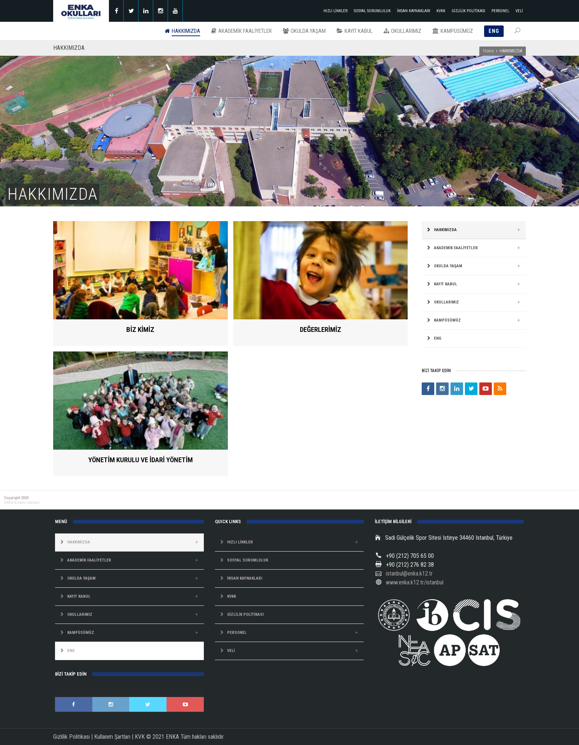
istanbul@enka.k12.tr (409, 573)
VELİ (519, 10)
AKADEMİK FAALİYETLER (456, 248)
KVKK (440, 10)
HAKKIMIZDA (445, 229)
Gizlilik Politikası (71, 736)
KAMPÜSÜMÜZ (447, 320)
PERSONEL (500, 10)
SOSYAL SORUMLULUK (372, 10)
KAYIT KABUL (445, 284)
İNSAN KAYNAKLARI (413, 10)
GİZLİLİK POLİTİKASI (468, 10)
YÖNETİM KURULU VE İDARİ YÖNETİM (140, 460)
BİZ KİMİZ (140, 329)
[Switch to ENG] (474, 339)
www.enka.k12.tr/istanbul (414, 582)
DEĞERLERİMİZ (320, 329)
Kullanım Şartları (112, 736)
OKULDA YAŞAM (448, 266)
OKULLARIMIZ (446, 302)
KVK (140, 736)
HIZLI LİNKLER (335, 10)
